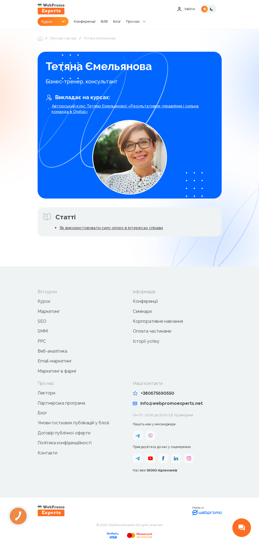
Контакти (47, 453)
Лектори (46, 393)
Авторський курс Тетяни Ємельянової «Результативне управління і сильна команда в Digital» (129, 109)
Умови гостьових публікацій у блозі (73, 423)
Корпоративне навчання (158, 322)
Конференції (93, 22)
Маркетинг (49, 311)
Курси (44, 302)
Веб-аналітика (52, 351)
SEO (42, 322)
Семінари (142, 311)
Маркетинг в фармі (57, 371)
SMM (43, 331)
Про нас (143, 22)
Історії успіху (146, 341)
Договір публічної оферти (64, 433)
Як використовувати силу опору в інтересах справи (113, 228)
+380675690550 (153, 394)
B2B (113, 22)
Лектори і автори (63, 38)
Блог (126, 22)
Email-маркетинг (55, 361)
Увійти (185, 9)
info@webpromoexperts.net (168, 404)
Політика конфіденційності (64, 443)
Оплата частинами (152, 331)
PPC (42, 341)
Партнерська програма (61, 403)
